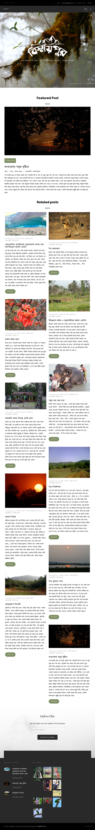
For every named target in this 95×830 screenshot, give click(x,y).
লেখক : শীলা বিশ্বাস (72, 243)
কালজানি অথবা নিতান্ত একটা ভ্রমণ (19, 418)
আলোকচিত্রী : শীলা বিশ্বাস (55, 245)
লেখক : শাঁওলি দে (70, 315)
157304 (89, 3)
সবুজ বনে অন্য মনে (56, 400)
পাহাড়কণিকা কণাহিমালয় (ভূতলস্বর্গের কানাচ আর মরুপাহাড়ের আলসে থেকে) (24, 246)
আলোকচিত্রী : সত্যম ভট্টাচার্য (56, 577)
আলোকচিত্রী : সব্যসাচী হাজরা (32, 171)
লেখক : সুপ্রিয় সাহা (70, 481)
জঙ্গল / (6, 171)
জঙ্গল (63, 243)
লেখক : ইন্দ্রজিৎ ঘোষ (70, 395)
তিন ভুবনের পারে (56, 581)
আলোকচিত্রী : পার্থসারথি (11, 414)
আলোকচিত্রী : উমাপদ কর (11, 241)
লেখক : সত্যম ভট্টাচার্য (71, 575)
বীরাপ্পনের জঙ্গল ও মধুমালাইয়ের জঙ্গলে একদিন (67, 320)
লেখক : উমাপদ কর (26, 239)
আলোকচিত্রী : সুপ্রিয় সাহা (55, 483)
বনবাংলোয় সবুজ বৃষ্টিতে (16, 167)
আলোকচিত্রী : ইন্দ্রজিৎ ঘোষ (55, 397)
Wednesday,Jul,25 (54, 243)
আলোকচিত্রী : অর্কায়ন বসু (11, 335)
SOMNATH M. (41, 826)
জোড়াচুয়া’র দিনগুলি (13, 604)
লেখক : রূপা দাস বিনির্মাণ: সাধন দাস (31, 511)
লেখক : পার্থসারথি (26, 412)
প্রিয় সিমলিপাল (55, 487)
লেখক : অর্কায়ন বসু (27, 333)
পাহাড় (17, 239)
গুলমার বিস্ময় (10, 517)
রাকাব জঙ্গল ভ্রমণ (12, 339)
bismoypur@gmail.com (68, 3)
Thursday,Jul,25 (53, 315)
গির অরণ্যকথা (54, 248)
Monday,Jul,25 (9, 239)
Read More (10, 291)
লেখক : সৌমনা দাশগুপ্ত (16, 171)
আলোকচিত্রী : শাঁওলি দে (55, 317)
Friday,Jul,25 (52, 651)
